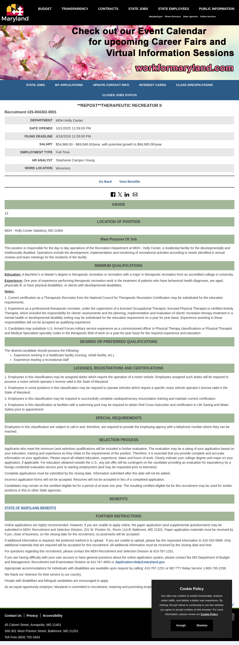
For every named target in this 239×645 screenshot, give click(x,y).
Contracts (108, 9)
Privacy (32, 615)
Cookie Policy (192, 589)
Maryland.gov (156, 16)
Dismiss (202, 625)
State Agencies (190, 16)
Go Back (105, 181)
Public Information (216, 9)
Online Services (208, 16)
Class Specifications (194, 85)
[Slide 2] (119, 76)
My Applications (69, 85)
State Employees (173, 9)
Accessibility (53, 615)
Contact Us (13, 615)
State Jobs (138, 9)
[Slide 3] (124, 76)
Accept (181, 625)
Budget (45, 9)
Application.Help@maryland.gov (140, 562)
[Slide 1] (114, 76)
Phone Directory (173, 16)
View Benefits (129, 181)
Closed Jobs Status (119, 95)
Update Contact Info (111, 85)
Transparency (74, 9)
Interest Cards (152, 85)
